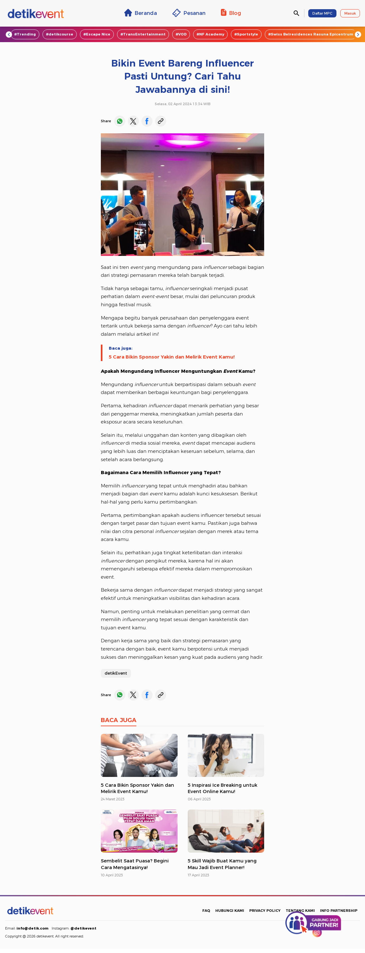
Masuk (350, 13)
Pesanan (188, 13)
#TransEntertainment (143, 34)
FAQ (206, 910)
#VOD (181, 34)
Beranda (140, 12)
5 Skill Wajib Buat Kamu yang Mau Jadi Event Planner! (222, 864)
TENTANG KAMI (300, 910)
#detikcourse (59, 34)
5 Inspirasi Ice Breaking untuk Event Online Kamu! (222, 788)
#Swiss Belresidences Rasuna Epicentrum (310, 34)
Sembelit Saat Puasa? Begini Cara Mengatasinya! (135, 864)
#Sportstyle (246, 34)
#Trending (25, 34)
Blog (231, 12)
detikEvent (116, 673)
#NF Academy (210, 34)
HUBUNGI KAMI (229, 910)
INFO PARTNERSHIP (338, 910)
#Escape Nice (96, 34)
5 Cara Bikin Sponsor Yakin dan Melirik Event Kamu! (172, 357)
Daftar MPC (322, 13)
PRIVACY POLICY (265, 910)
